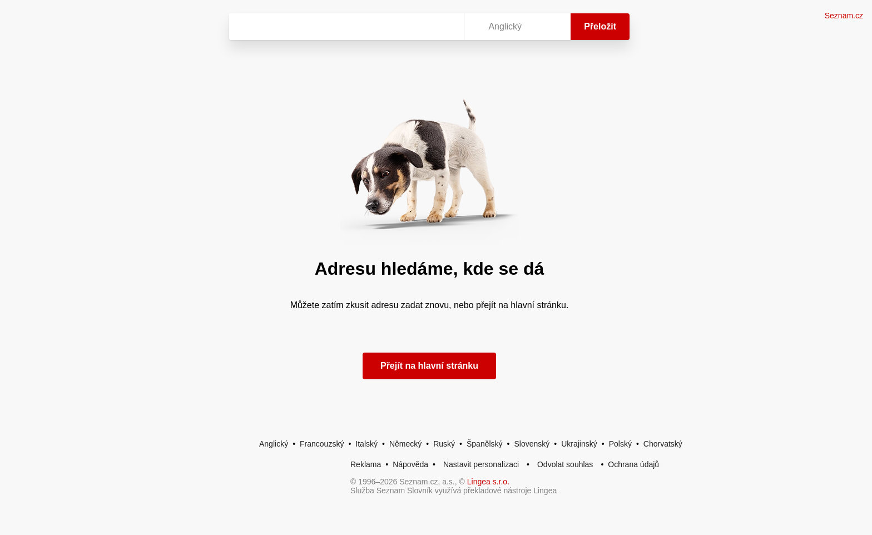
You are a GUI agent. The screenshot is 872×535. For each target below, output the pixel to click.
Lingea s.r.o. (488, 481)
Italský (366, 443)
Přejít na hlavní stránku (429, 365)
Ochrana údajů (633, 464)
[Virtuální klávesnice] (445, 26)
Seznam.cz (844, 15)
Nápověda (410, 464)
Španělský (485, 443)
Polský (620, 443)
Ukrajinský (579, 443)
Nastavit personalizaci (481, 464)
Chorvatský (662, 443)
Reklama (365, 464)
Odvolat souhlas (565, 464)
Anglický (273, 443)
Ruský (444, 443)
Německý (405, 443)
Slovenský (531, 443)
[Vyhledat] (344, 26)
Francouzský (322, 443)
